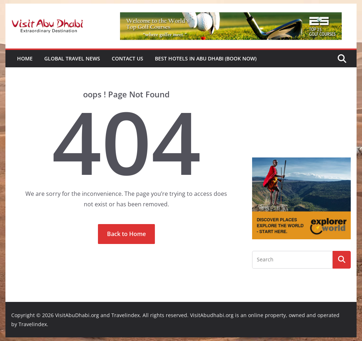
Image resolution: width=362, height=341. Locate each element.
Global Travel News (72, 58)
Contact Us (127, 58)
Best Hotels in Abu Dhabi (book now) (205, 58)
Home (25, 58)
